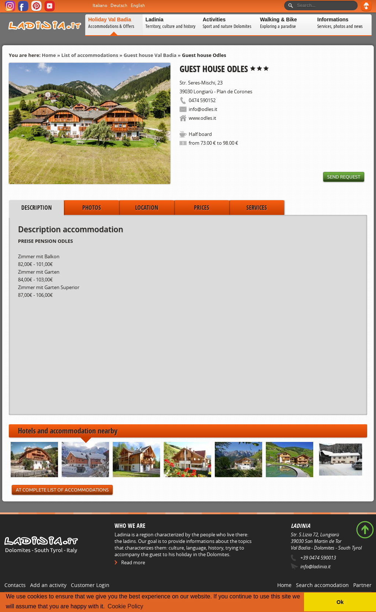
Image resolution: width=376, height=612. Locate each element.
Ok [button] (339, 602)
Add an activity (48, 585)
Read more (133, 562)
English (138, 5)
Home (49, 55)
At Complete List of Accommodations (62, 490)
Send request (343, 177)
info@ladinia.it (315, 566)
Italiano (100, 5)
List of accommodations (89, 55)
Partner (362, 585)
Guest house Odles (204, 55)
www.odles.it (202, 118)
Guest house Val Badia (150, 55)
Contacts (15, 585)
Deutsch (119, 5)
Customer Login (90, 585)
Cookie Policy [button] (125, 606)
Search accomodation (322, 585)
